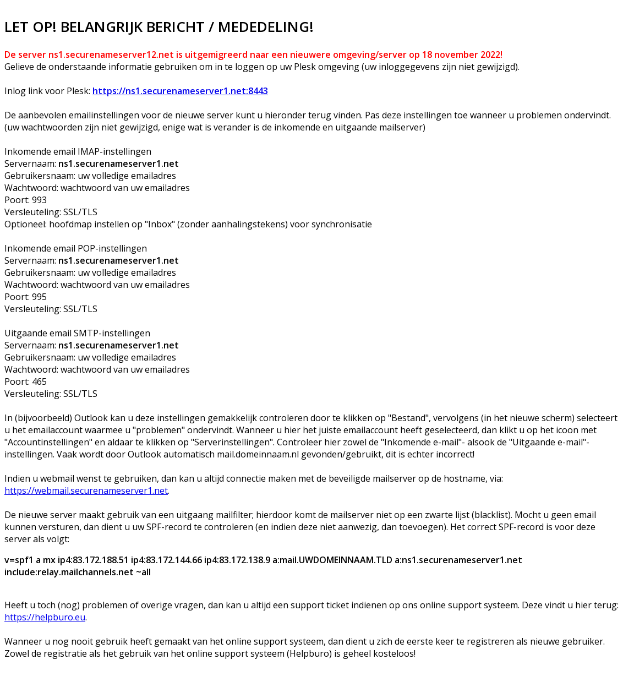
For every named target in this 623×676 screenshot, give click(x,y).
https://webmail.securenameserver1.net (86, 490)
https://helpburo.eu (44, 617)
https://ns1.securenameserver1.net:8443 (180, 91)
